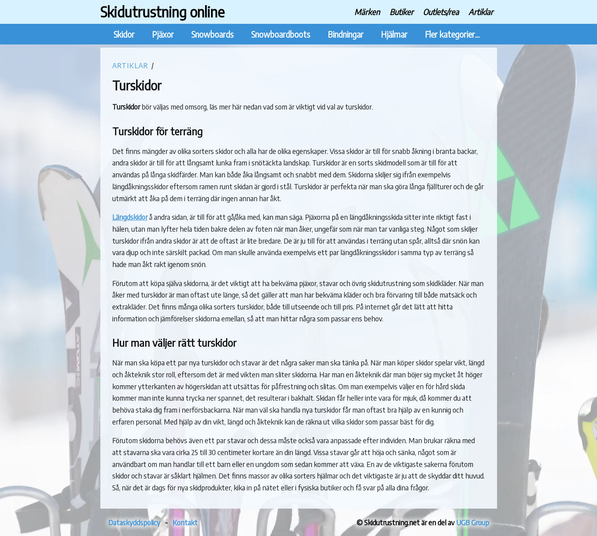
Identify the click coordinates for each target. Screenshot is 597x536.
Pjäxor (163, 34)
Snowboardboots (280, 34)
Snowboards (212, 34)
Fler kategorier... (452, 34)
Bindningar (345, 34)
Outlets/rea (441, 12)
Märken (367, 12)
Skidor (123, 34)
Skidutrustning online (162, 12)
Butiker (401, 12)
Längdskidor (130, 216)
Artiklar (480, 12)
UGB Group (472, 522)
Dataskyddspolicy (134, 522)
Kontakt (185, 522)
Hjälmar (394, 34)
